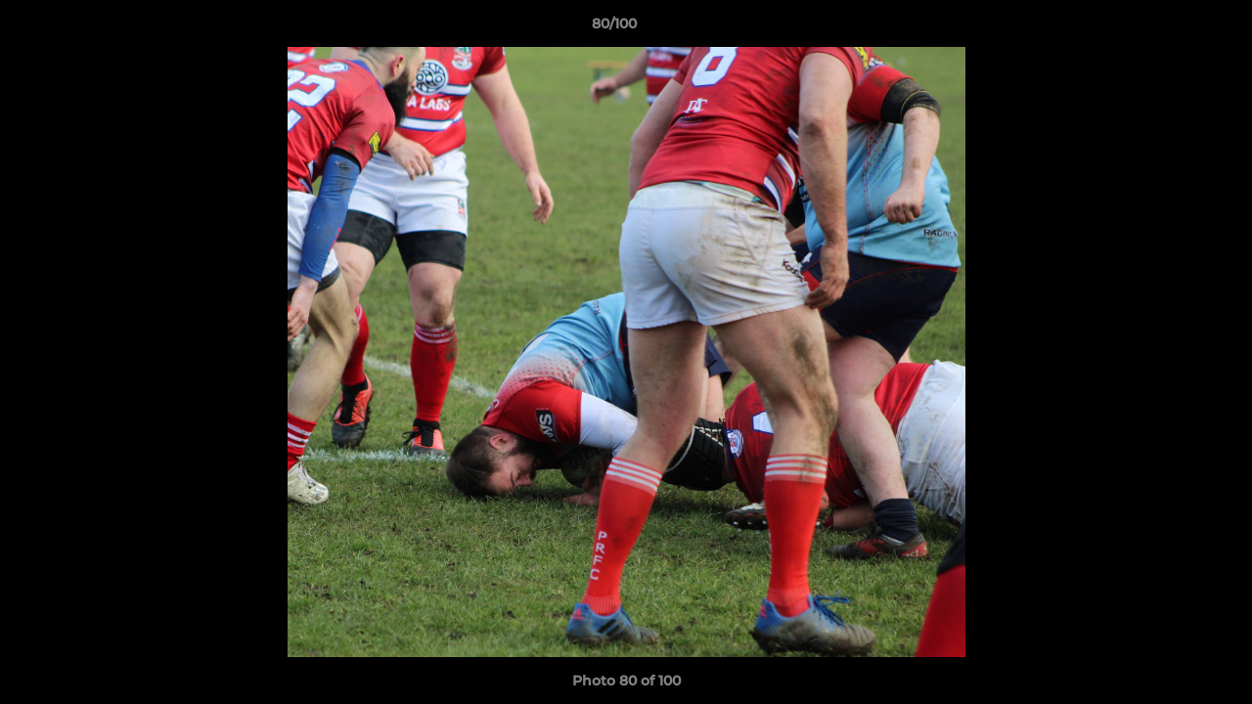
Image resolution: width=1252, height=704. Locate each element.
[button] (1170, 28)
